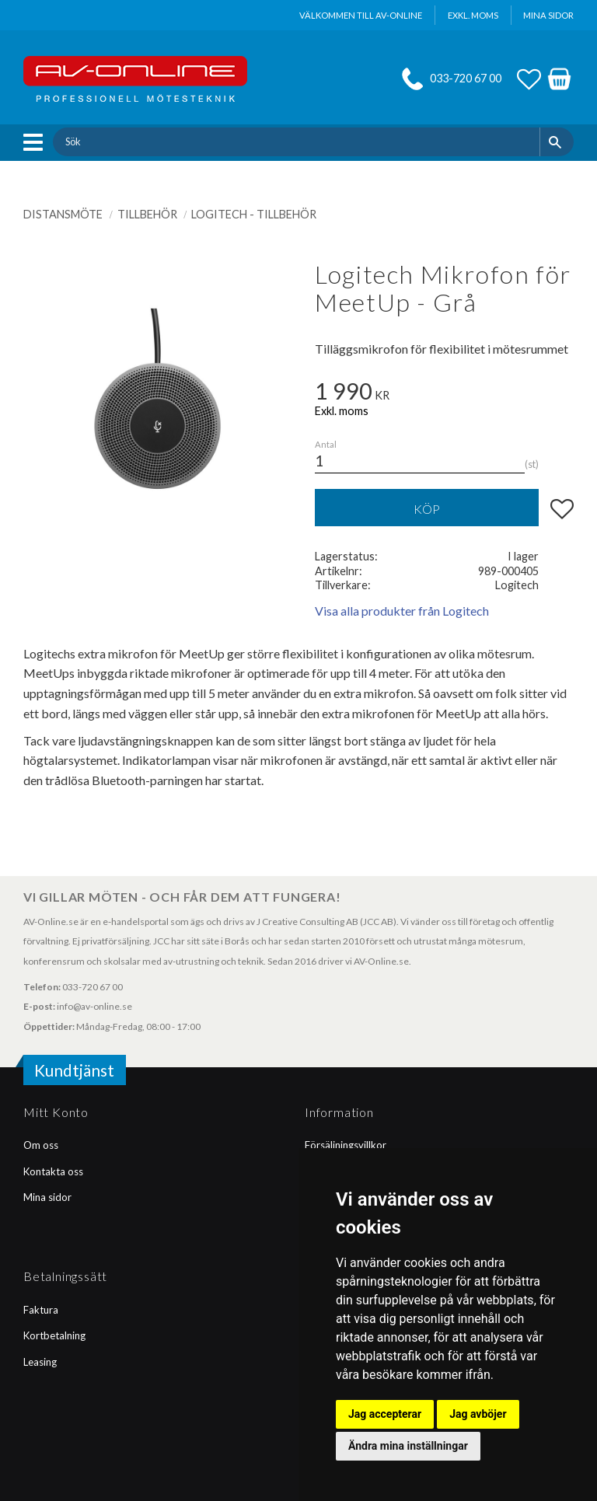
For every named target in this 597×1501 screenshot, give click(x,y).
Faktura (40, 1310)
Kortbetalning (54, 1335)
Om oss (40, 1145)
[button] (37, 142)
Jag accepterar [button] (384, 1414)
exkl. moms (473, 15)
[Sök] (557, 141)
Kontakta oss (53, 1171)
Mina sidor (47, 1197)
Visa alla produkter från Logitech (402, 610)
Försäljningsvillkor (345, 1145)
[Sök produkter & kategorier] (296, 141)
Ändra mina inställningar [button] (408, 1446)
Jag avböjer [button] (477, 1414)
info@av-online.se (94, 1006)
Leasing (40, 1362)
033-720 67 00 (465, 78)
